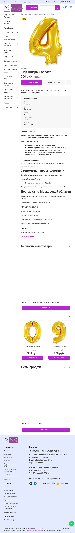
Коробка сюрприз (10, 520)
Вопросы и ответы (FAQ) (10, 465)
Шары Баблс (8, 57)
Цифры (51, 14)
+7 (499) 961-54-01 (64, 2)
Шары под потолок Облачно (32, 423)
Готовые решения (7, 22)
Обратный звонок (36, 463)
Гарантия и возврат (10, 500)
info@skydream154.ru (43, 460)
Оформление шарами (8, 91)
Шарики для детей (8, 51)
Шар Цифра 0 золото (32, 347)
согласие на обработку (33, 530)
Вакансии (7, 461)
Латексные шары (8, 77)
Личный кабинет (9, 493)
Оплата (6, 487)
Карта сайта (8, 457)
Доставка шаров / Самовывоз (10, 508)
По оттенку (8, 107)
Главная (24, 14)
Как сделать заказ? (10, 497)
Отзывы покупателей (11, 503)
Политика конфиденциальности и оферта (11, 477)
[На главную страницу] (13, 8)
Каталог (32, 8)
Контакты (7, 451)
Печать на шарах (9, 516)
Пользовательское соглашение (10, 470)
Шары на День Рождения (9, 16)
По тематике (8, 32)
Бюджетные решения (8, 84)
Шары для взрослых (7, 44)
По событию (8, 28)
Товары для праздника (8, 97)
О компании (8, 454)
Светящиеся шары (11, 61)
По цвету (7, 103)
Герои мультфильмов (9, 38)
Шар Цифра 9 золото (59, 347)
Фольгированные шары (37, 14)
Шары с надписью (10, 65)
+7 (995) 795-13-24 (48, 2)
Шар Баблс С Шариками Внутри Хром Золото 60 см (40, 302)
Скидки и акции (9, 490)
